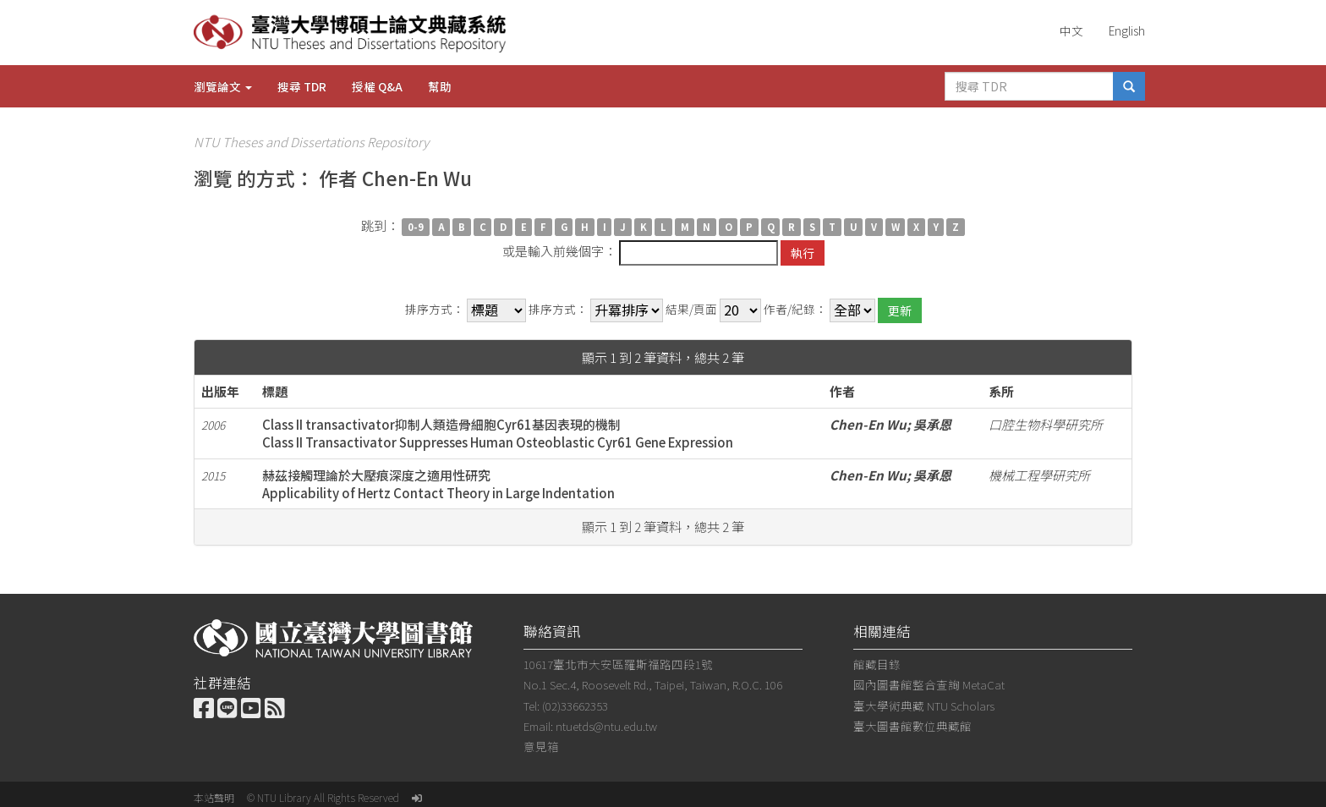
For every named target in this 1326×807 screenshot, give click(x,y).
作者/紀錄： (795, 309)
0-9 (416, 226)
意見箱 (541, 746)
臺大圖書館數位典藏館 (912, 725)
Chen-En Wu (868, 424)
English (1127, 30)
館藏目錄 (877, 664)
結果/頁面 (691, 309)
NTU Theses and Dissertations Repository (311, 142)
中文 (1071, 30)
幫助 (440, 86)
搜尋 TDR (301, 86)
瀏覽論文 (223, 86)
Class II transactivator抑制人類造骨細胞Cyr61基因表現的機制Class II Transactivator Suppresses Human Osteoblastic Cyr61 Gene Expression (497, 433)
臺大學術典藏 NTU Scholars (923, 705)
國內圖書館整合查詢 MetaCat (929, 684)
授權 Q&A (377, 86)
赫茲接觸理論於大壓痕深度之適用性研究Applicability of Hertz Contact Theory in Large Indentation (438, 484)
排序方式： (434, 309)
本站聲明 (214, 797)
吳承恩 (932, 424)
